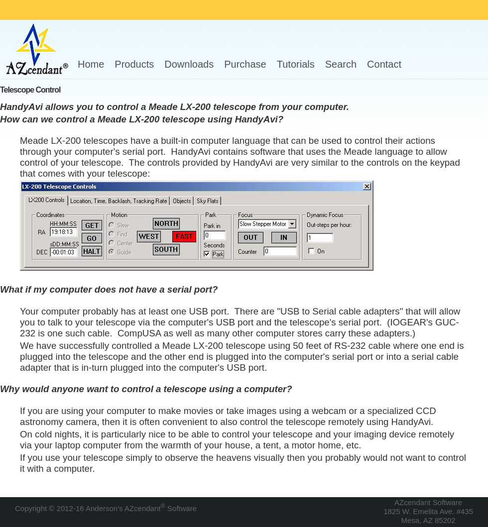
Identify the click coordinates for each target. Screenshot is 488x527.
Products (134, 64)
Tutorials (296, 64)
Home (91, 64)
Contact (384, 64)
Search (341, 64)
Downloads (189, 64)
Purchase (245, 64)
